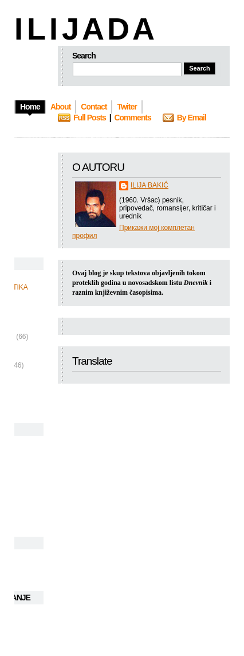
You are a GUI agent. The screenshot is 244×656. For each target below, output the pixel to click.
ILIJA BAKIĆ (149, 185)
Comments (132, 117)
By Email (191, 117)
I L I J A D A (83, 28)
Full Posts (89, 117)
